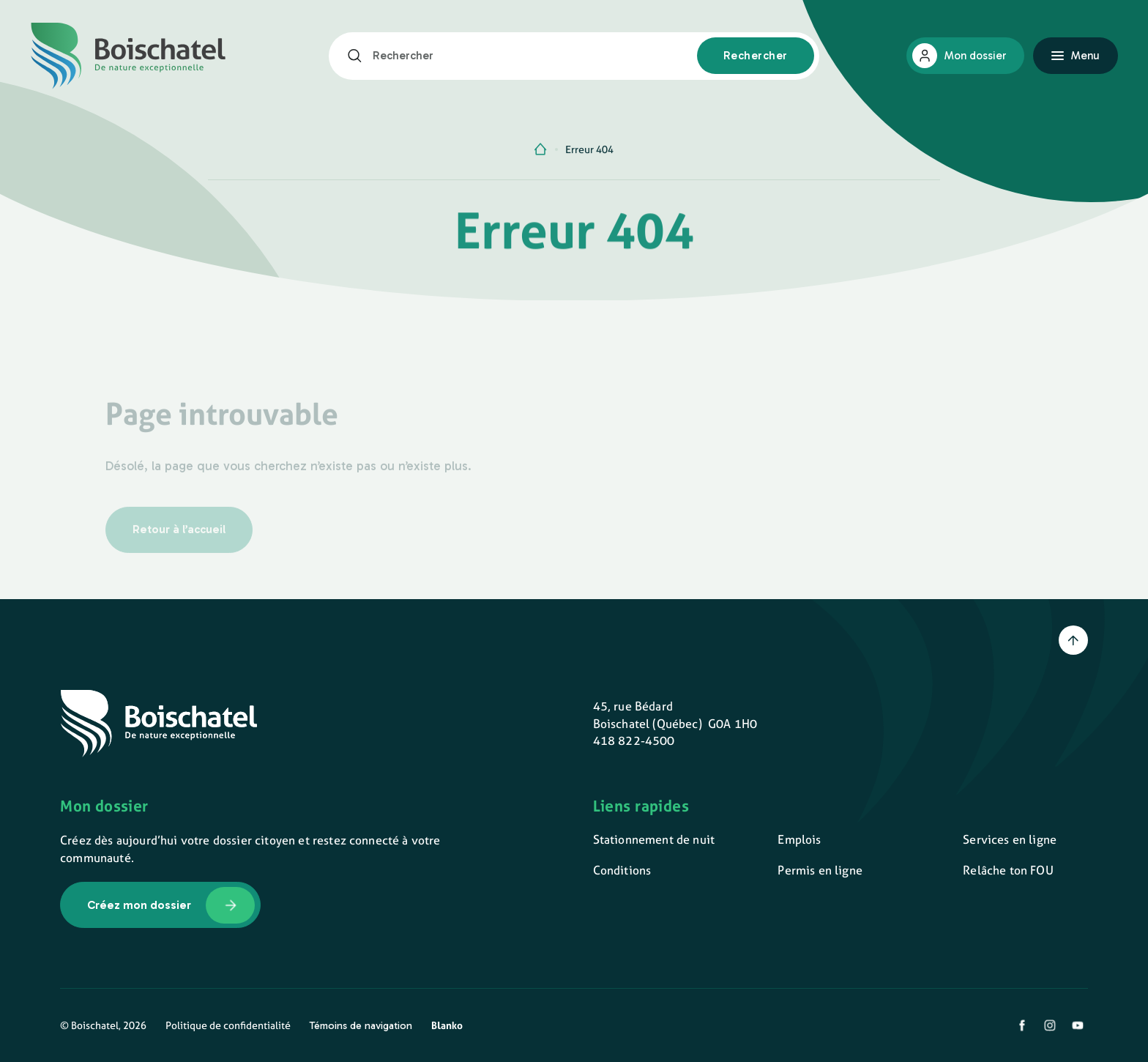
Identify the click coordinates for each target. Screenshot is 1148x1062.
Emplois (799, 839)
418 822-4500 (634, 740)
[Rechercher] (360, 55)
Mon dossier (975, 55)
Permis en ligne (820, 870)
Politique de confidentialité (228, 1025)
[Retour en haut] (1073, 640)
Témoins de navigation (360, 1025)
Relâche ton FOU (1008, 870)
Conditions (622, 870)
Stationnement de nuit (654, 839)
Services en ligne (1009, 839)
